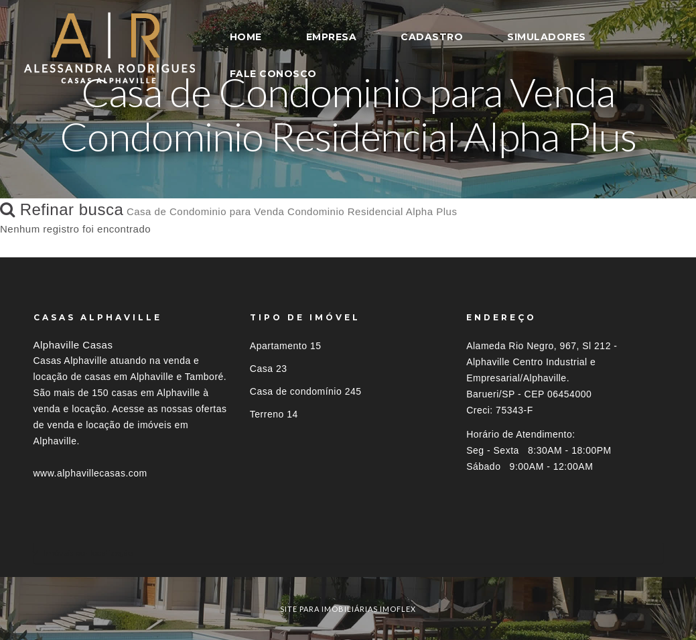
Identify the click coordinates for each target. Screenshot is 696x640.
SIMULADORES (546, 37)
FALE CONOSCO (273, 74)
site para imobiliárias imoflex (348, 608)
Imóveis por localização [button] (88, 552)
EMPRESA (331, 37)
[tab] (348, 552)
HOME (246, 37)
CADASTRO (432, 37)
